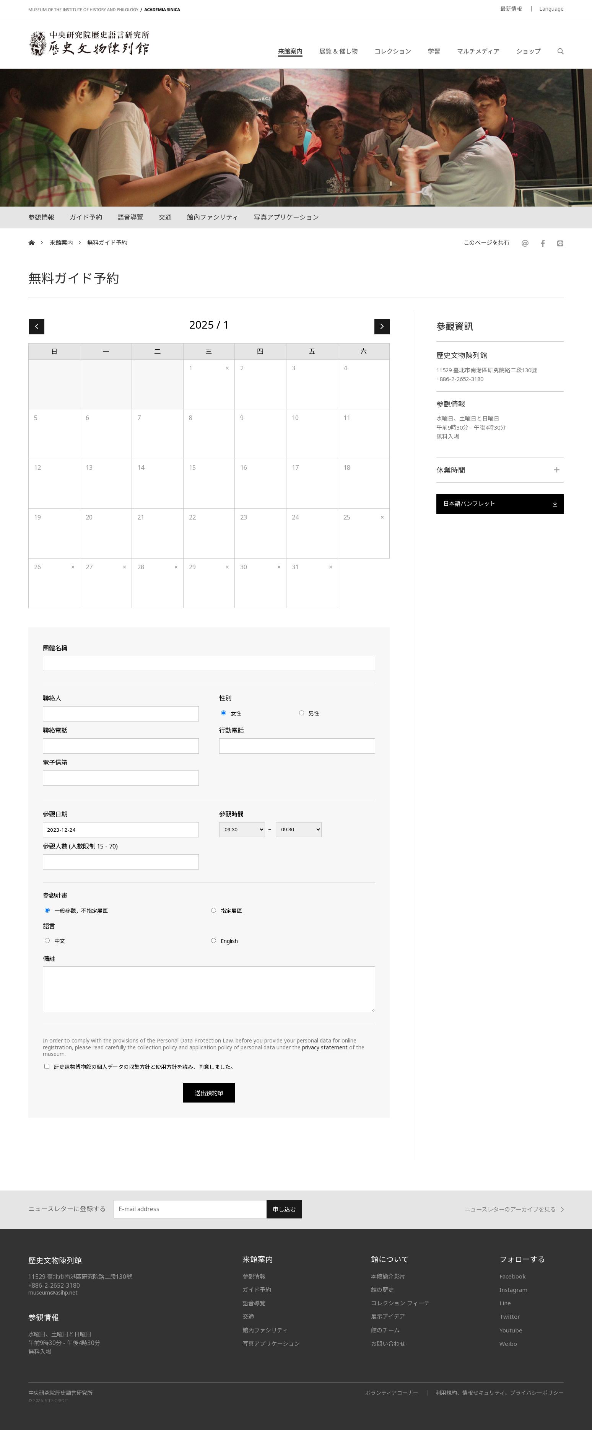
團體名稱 (55, 648)
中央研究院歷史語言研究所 (60, 1393)
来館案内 (290, 51)
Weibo (508, 1343)
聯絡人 (52, 698)
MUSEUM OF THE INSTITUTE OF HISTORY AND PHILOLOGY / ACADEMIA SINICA (104, 10)
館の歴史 (382, 1289)
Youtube (510, 1330)
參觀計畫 (55, 896)
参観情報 (41, 217)
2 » (382, 326)
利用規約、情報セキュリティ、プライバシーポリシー (500, 1392)
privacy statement (325, 1047)
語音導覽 (130, 217)
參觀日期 (55, 814)
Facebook (512, 1276)
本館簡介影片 (388, 1276)
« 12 (36, 326)
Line (505, 1303)
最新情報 (511, 8)
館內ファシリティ (213, 217)
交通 (165, 217)
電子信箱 (55, 762)
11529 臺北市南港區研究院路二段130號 (486, 370)
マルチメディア (478, 51)
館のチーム (385, 1330)
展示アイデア (388, 1316)
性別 (225, 698)
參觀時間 (231, 814)
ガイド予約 (86, 217)
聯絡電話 (55, 730)
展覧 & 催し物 (338, 51)
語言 (49, 926)
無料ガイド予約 (107, 243)
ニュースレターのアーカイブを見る (514, 1209)
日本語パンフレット (500, 504)
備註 (49, 959)
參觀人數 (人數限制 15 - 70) (80, 846)
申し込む (284, 1209)
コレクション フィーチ (400, 1303)
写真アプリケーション (286, 217)
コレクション (392, 51)
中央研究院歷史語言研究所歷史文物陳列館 (88, 44)
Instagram (513, 1289)
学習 (434, 51)
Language (551, 8)
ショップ (528, 51)
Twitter (509, 1316)
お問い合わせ (388, 1343)
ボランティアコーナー (391, 1392)
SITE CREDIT (57, 1401)
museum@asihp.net (53, 1292)
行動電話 (231, 730)
